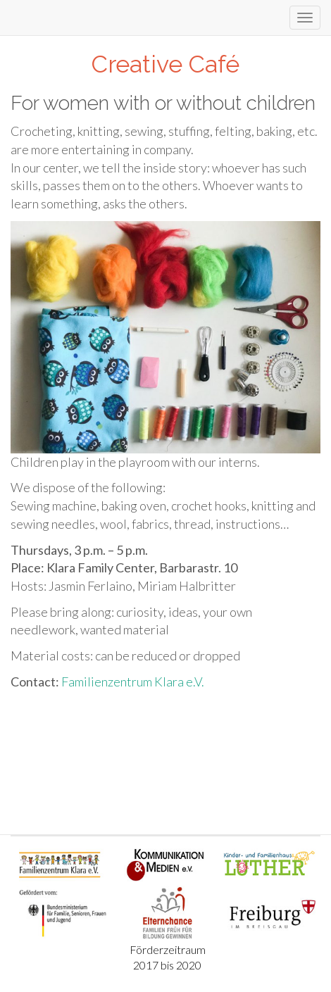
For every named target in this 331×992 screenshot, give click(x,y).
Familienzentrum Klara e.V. (132, 681)
